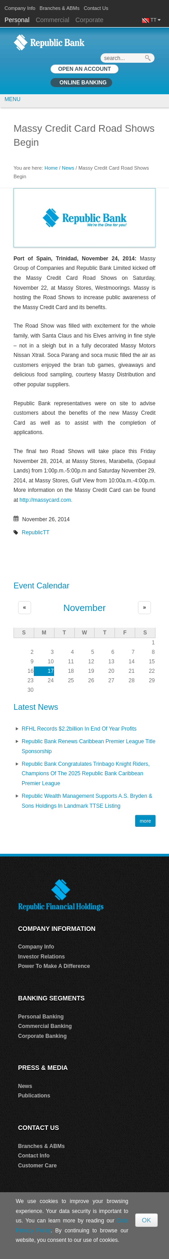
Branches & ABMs (60, 8)
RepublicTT (35, 532)
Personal (18, 19)
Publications (34, 1095)
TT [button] (155, 20)
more (145, 821)
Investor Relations (41, 957)
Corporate (89, 19)
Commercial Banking (45, 1026)
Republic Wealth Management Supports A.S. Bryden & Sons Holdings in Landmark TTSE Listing (87, 801)
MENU (12, 99)
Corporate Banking (42, 1036)
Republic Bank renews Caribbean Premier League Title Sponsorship (88, 746)
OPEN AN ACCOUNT (84, 69)
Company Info (20, 8)
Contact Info (34, 1156)
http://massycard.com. (45, 500)
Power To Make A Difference (54, 966)
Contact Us (96, 8)
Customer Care (37, 1165)
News (68, 168)
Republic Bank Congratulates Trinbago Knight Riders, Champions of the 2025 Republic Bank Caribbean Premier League (86, 774)
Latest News (36, 707)
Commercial (52, 19)
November (84, 608)
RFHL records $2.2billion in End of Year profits (79, 729)
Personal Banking (41, 1017)
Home (51, 168)
